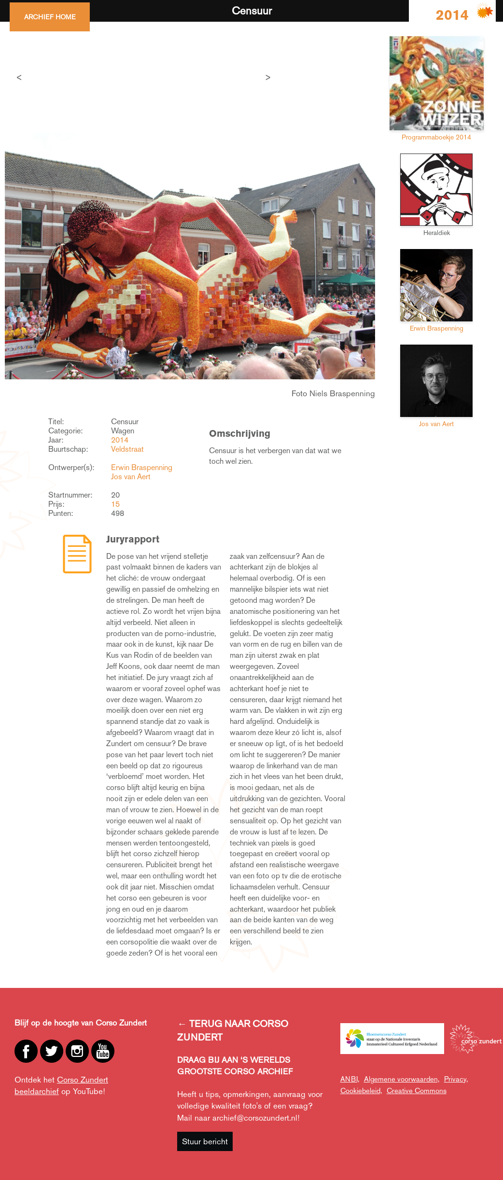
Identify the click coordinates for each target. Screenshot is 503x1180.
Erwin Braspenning (141, 467)
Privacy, (456, 1079)
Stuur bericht (205, 1141)
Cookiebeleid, (361, 1090)
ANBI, (349, 1079)
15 (115, 504)
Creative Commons (417, 1090)
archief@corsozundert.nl (254, 1118)
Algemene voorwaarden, (401, 1079)
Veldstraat (127, 449)
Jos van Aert (131, 476)
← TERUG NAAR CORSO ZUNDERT (232, 1030)
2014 (119, 439)
